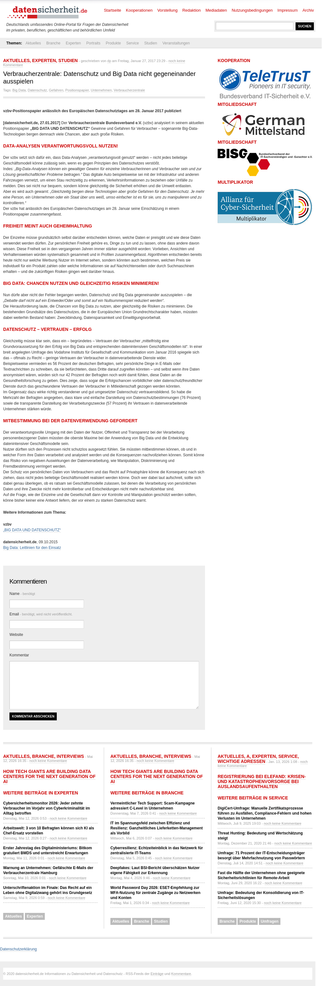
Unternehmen (101, 90)
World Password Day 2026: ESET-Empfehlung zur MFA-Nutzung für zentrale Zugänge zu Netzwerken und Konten (155, 892)
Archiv (308, 10)
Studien (150, 43)
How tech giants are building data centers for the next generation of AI (49, 776)
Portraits (93, 43)
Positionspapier (77, 90)
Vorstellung (167, 10)
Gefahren (56, 90)
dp (109, 61)
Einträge (156, 974)
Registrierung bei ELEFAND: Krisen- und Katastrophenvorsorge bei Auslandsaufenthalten (262, 781)
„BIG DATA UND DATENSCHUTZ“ (32, 530)
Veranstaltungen (176, 43)
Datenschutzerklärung (18, 949)
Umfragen (270, 921)
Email (41, 614)
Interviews (70, 756)
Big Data (19, 90)
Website (16, 634)
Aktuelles (33, 43)
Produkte (113, 43)
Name (22, 593)
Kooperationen (139, 10)
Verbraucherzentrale (129, 90)
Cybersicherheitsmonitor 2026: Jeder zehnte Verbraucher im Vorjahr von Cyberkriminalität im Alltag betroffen (46, 808)
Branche (53, 43)
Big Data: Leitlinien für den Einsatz (32, 547)
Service (132, 43)
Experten (73, 43)
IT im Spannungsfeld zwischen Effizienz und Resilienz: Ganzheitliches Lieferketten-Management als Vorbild (156, 828)
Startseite (112, 10)
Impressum (288, 10)
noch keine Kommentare (48, 761)
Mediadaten (216, 10)
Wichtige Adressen (241, 761)
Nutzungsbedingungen (252, 10)
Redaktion (191, 10)
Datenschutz (37, 90)
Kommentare (181, 974)
